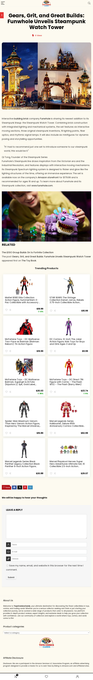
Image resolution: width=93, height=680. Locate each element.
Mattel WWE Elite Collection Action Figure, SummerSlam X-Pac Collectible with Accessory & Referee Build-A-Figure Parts (22, 301)
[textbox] (46, 633)
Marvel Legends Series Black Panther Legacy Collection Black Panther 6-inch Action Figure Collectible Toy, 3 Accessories (22, 465)
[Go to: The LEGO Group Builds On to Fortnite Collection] (46, 193)
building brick (21, 118)
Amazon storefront (48, 177)
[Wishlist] (46, 676)
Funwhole (45, 118)
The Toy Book (29, 260)
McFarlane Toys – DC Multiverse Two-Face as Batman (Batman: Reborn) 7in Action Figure (22, 341)
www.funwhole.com (42, 185)
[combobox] (46, 632)
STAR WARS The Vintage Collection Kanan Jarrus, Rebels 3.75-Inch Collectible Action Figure (67, 301)
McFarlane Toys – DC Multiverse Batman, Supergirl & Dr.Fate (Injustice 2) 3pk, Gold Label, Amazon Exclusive (22, 383)
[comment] (46, 526)
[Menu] (3, 3)
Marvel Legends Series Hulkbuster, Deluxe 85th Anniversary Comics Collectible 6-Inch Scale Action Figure (66, 425)
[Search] (89, 3)
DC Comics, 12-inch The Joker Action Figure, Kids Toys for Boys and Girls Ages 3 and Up (67, 341)
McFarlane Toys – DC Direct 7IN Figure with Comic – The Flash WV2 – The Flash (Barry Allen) (66, 382)
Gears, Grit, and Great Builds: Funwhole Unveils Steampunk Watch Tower (51, 256)
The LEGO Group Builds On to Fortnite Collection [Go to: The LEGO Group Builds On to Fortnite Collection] (28, 252)
